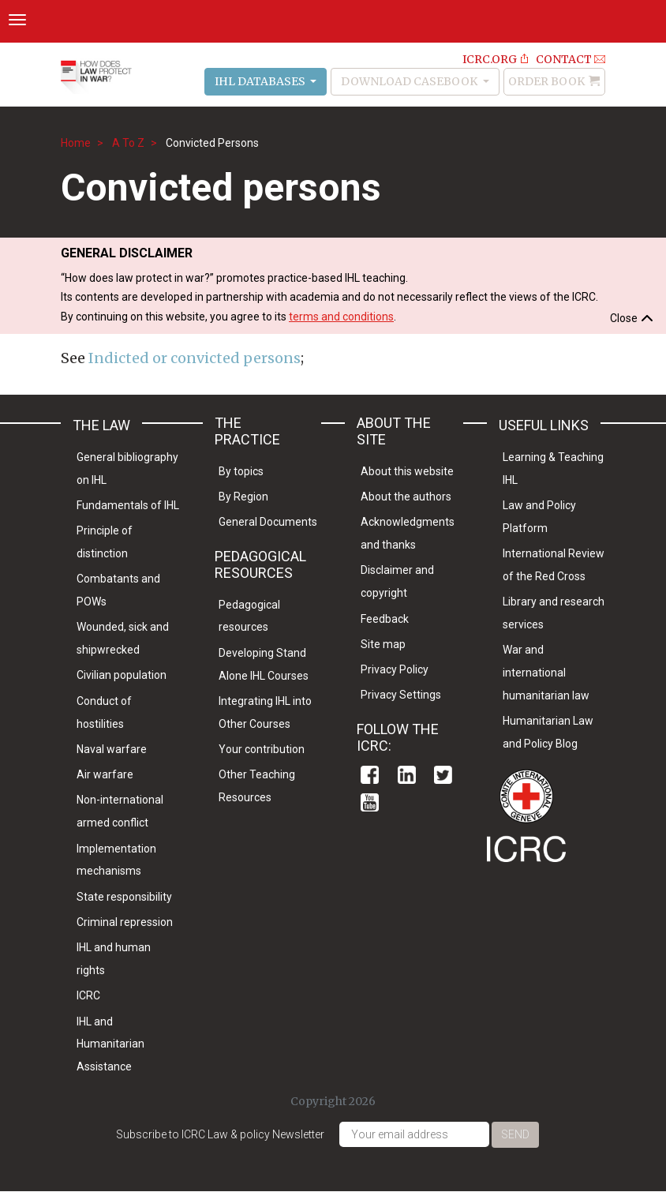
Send (515, 1134)
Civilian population (121, 675)
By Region (243, 496)
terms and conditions (341, 316)
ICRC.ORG (489, 59)
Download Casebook (410, 81)
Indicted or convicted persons (194, 358)
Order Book (546, 81)
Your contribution (262, 749)
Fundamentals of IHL (128, 505)
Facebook (370, 775)
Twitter (443, 775)
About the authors (406, 496)
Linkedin (407, 775)
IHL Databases (261, 81)
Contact (564, 59)
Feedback (385, 619)
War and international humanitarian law (546, 672)
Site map (383, 644)
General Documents (268, 521)
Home (76, 143)
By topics (241, 471)
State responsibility (124, 896)
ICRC (88, 995)
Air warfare (105, 774)
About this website (407, 471)
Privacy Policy (394, 669)
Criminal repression (125, 922)
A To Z (128, 143)
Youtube (370, 802)
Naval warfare (112, 749)
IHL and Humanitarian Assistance (110, 1044)
